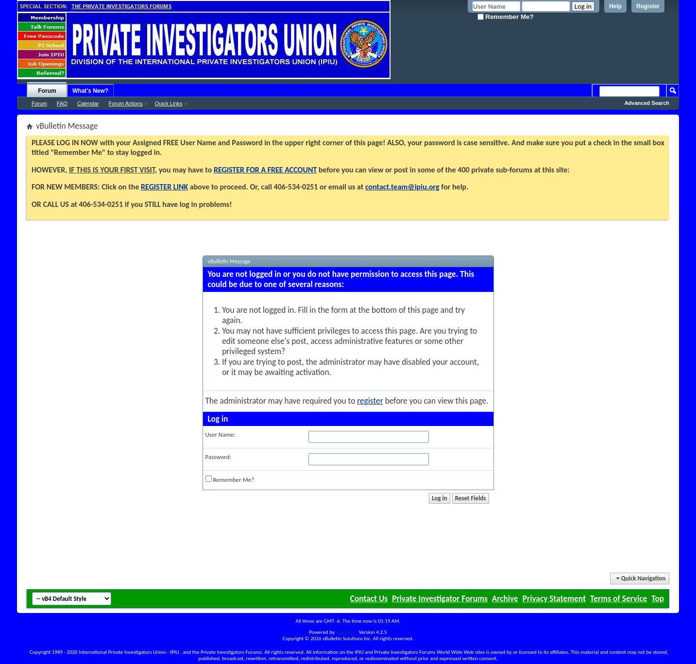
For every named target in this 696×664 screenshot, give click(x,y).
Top (657, 598)
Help (615, 6)
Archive (505, 598)
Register (648, 6)
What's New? (90, 90)
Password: (218, 456)
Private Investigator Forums (440, 598)
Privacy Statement (554, 598)
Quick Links (169, 103)
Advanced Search (647, 103)
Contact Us (369, 598)
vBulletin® (346, 632)
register (370, 400)
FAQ (62, 103)
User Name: (220, 434)
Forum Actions (125, 103)
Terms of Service (618, 598)
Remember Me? (505, 16)
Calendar (88, 103)
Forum (47, 90)
